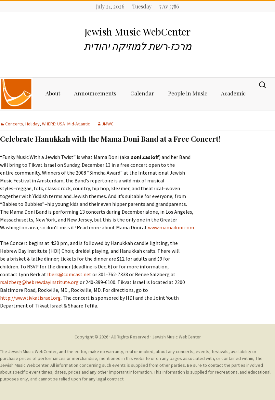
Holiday (32, 124)
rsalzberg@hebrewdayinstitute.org (39, 282)
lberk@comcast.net (69, 274)
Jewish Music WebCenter (176, 337)
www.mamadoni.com (171, 227)
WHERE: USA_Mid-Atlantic (66, 124)
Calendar (142, 93)
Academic (233, 93)
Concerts (14, 124)
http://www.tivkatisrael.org (30, 297)
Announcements (95, 93)
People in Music (187, 93)
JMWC (107, 124)
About (53, 93)
